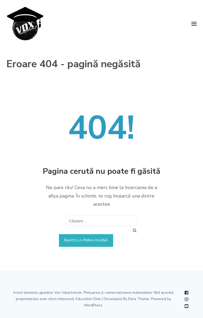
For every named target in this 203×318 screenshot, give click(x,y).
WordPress (93, 305)
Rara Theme (138, 298)
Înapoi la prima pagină (86, 240)
